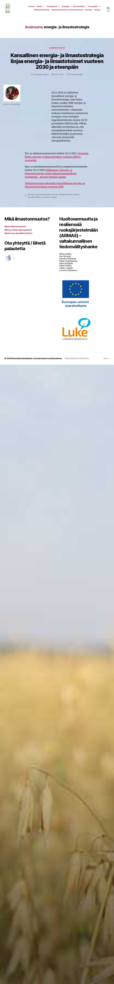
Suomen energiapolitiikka (61, 194)
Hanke (39, 6)
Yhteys (97, 10)
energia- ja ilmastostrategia (39, 194)
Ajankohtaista (57, 48)
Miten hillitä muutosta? (15, 226)
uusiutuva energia (49, 197)
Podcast (88, 10)
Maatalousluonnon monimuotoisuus (67, 10)
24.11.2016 (59, 74)
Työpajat (65, 6)
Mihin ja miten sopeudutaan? (18, 230)
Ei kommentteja (76, 74)
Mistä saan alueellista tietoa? (18, 233)
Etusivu (31, 6)
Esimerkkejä (78, 6)
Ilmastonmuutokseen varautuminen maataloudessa (37, 358)
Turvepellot (93, 6)
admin (46, 74)
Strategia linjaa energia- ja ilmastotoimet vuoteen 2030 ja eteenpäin (57, 157)
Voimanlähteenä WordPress (76, 358)
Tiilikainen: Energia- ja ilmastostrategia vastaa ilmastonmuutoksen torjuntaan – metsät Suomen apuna (51, 174)
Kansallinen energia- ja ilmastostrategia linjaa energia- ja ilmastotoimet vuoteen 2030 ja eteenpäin (57, 61)
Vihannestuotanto (42, 10)
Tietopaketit (51, 6)
